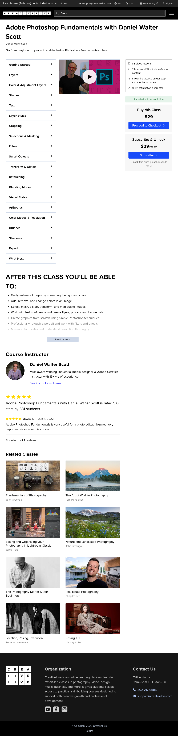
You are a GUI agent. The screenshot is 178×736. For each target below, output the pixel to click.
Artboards (16, 207)
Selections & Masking (24, 136)
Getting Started (19, 64)
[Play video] (89, 77)
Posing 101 (73, 638)
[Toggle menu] (172, 13)
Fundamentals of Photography (26, 495)
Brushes (15, 228)
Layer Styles (17, 115)
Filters (13, 146)
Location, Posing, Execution (24, 638)
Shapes (14, 95)
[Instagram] (64, 709)
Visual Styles (18, 197)
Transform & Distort (22, 166)
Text (12, 105)
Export (13, 248)
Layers (13, 75)
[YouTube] (48, 709)
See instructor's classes (45, 383)
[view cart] (131, 3)
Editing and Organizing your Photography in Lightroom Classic (28, 543)
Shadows (15, 238)
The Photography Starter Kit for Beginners (27, 593)
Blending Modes (20, 187)
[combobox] (109, 13)
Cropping (15, 126)
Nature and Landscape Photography (90, 541)
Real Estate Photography (82, 591)
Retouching (17, 177)
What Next (16, 258)
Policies (89, 731)
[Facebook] (56, 709)
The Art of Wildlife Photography (87, 495)
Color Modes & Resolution (27, 218)
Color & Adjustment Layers (27, 85)
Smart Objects (19, 156)
